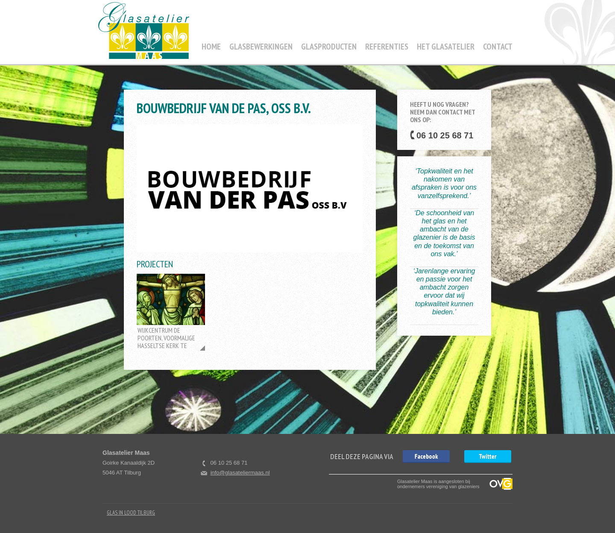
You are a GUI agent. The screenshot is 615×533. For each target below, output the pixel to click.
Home (211, 46)
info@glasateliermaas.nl (240, 472)
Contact (497, 46)
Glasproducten (329, 46)
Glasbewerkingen (261, 46)
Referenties (386, 46)
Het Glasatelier (445, 46)
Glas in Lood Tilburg (131, 512)
